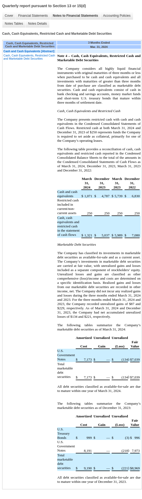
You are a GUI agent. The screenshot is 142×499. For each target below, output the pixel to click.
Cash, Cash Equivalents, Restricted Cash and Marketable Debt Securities (29, 57)
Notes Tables (14, 23)
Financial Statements (33, 15)
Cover (9, 15)
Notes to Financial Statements (75, 15)
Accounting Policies (116, 15)
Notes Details (37, 23)
